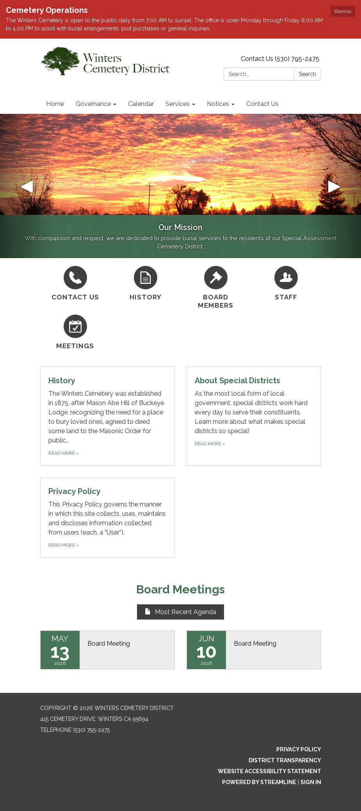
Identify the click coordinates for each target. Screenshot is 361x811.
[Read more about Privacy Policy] (107, 517)
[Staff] (286, 283)
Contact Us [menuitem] (262, 104)
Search (307, 74)
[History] (145, 283)
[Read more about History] (107, 416)
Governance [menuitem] (93, 104)
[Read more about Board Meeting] (107, 649)
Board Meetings (180, 589)
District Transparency (285, 760)
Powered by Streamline (259, 782)
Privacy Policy (298, 749)
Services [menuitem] (177, 104)
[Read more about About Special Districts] (254, 416)
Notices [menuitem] (218, 104)
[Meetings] (75, 332)
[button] (27, 186)
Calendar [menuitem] (141, 104)
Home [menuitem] (55, 104)
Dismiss (342, 11)
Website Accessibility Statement (269, 771)
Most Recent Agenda (180, 612)
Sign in (311, 782)
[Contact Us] (75, 283)
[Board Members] (215, 288)
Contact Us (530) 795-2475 (280, 58)
